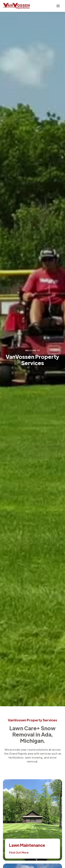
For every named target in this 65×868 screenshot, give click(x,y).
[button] (58, 6)
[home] (16, 6)
